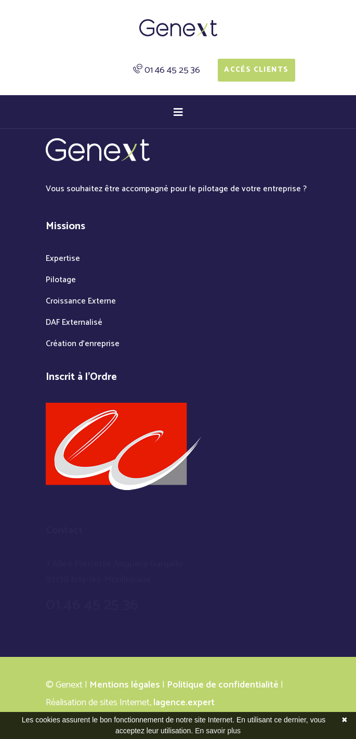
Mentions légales (124, 685)
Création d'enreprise (83, 344)
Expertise (63, 259)
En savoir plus (218, 731)
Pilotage (61, 280)
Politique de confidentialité (223, 685)
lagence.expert (184, 702)
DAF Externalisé (74, 322)
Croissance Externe (81, 301)
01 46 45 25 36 (172, 70)
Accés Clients (256, 70)
